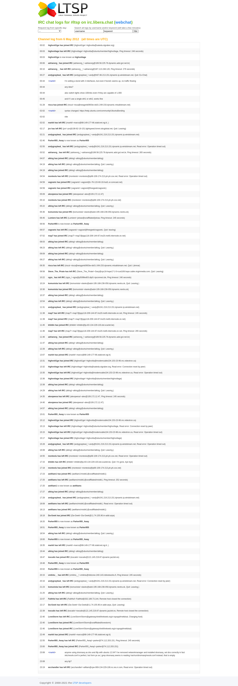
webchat (123, 22)
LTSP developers (82, 683)
